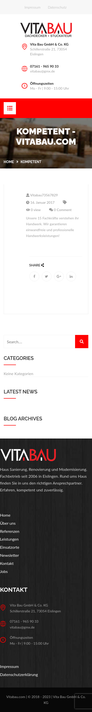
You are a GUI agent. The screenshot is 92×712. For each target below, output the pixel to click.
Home (9, 162)
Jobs (4, 571)
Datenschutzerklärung (19, 674)
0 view (33, 210)
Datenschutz (57, 7)
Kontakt (6, 563)
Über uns (7, 523)
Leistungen (9, 539)
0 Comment (60, 210)
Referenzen (9, 531)
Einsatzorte (9, 547)
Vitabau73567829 (42, 195)
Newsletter (9, 555)
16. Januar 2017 (40, 202)
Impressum (32, 7)
